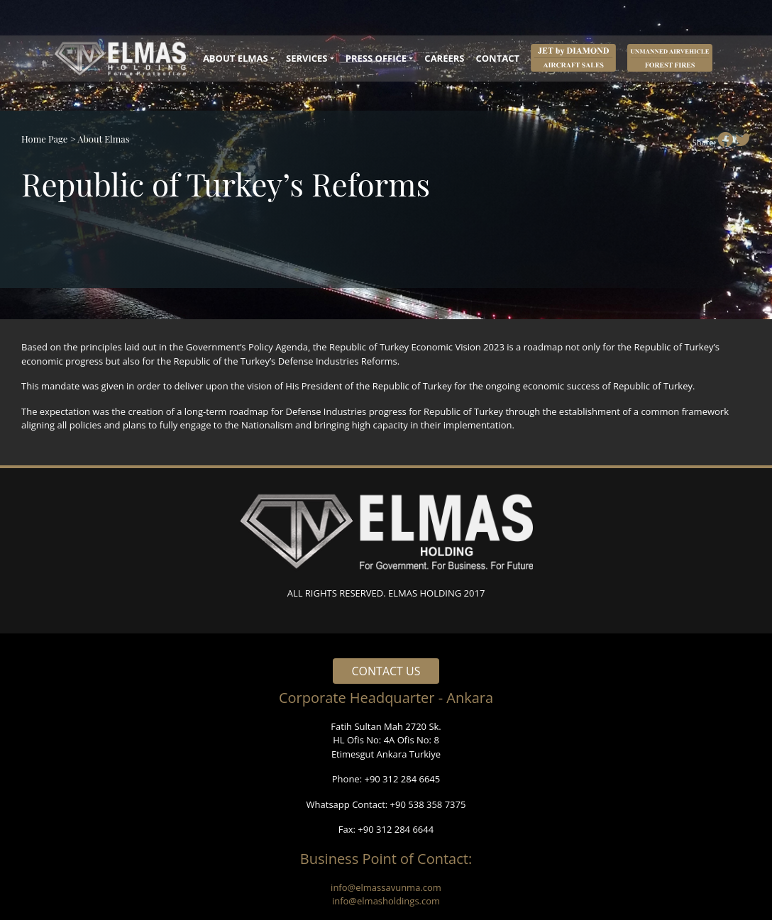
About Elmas (103, 139)
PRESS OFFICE (376, 58)
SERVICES (307, 58)
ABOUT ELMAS (235, 58)
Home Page (44, 139)
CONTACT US (386, 671)
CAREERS (444, 58)
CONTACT (497, 58)
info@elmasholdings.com (386, 900)
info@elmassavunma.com (386, 887)
